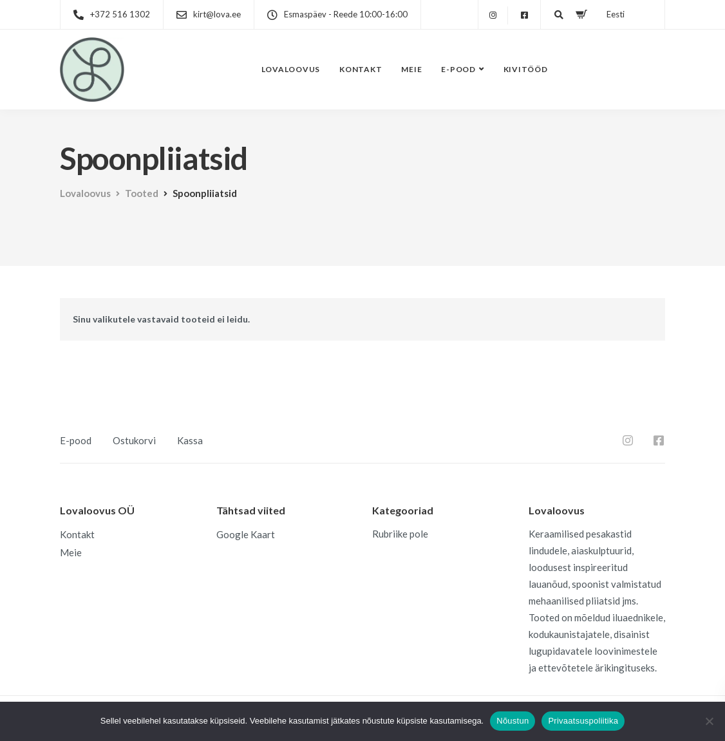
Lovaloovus (291, 69)
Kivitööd (526, 69)
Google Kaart (245, 534)
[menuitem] (610, 9)
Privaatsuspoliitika (583, 721)
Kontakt (360, 69)
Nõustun (512, 721)
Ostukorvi (134, 440)
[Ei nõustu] (708, 721)
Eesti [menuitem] (613, 14)
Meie (411, 69)
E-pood (458, 69)
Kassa (190, 440)
